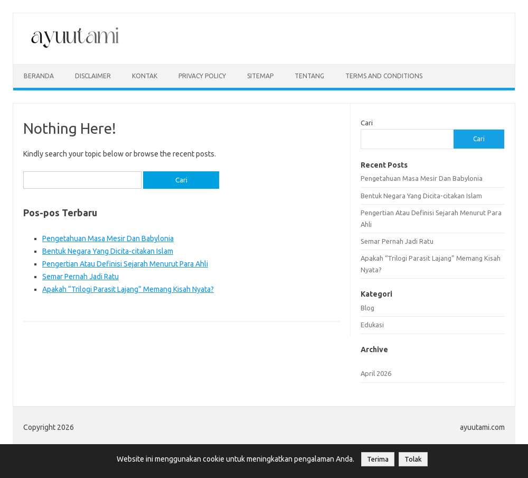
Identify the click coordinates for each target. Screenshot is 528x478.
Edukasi (372, 324)
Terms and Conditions (383, 75)
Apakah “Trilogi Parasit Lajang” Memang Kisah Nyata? (128, 289)
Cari (367, 122)
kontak (144, 75)
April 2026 (376, 373)
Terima (378, 459)
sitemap (260, 75)
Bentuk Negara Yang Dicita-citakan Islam (107, 251)
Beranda (39, 75)
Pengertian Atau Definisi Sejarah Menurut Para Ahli (125, 264)
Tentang (309, 75)
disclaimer (93, 75)
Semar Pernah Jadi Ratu (80, 276)
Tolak (413, 459)
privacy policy (202, 75)
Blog (367, 307)
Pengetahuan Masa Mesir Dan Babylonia (108, 238)
